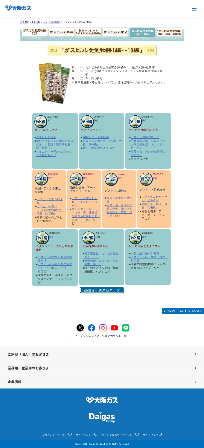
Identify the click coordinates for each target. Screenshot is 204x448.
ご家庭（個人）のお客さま (102, 354)
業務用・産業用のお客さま (102, 367)
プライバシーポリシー (57, 434)
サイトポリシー (86, 434)
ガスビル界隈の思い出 (145, 137)
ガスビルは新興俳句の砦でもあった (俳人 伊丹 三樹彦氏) (55, 268)
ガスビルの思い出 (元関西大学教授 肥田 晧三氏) (50, 210)
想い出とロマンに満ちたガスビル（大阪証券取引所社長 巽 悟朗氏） (54, 144)
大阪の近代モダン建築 (145, 253)
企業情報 (35, 22)
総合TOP (24, 22)
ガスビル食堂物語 (52, 22)
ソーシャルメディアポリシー (120, 434)
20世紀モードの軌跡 (96, 137)
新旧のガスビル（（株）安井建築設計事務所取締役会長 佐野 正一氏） (86, 214)
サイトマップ (152, 434)
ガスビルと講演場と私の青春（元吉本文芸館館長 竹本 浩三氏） (119, 210)
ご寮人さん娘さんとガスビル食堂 (154, 198)
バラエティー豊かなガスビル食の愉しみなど (54, 153)
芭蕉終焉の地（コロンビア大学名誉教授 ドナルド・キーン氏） (148, 144)
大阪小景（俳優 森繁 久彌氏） (154, 205)
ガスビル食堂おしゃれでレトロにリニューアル (84, 202)
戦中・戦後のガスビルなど (100, 148)
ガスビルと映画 (46, 137)
